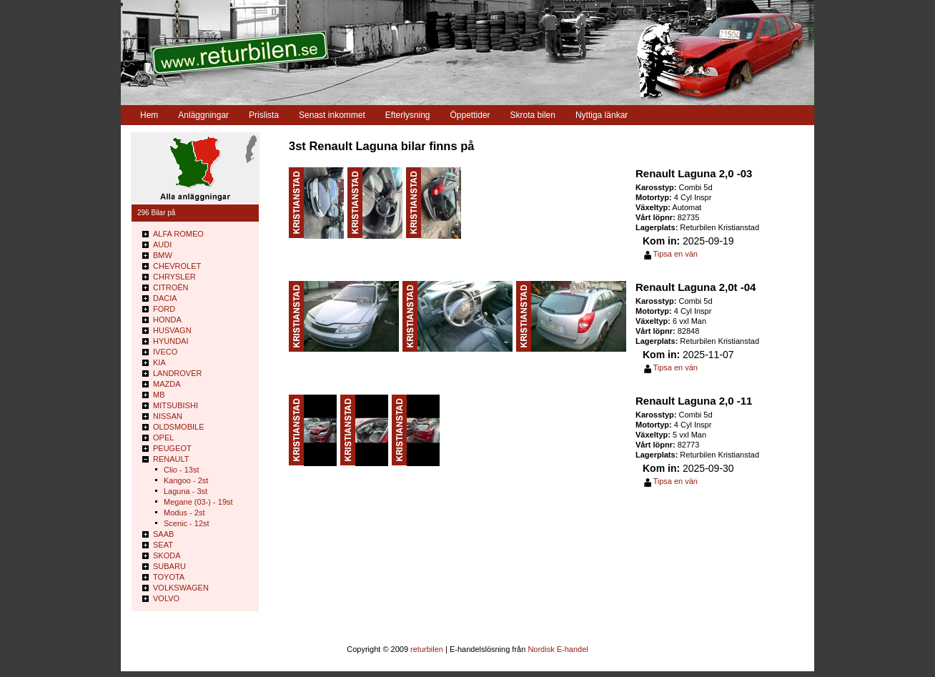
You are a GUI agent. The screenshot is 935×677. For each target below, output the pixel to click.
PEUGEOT (172, 448)
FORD (164, 309)
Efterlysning (407, 115)
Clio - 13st (181, 469)
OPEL (163, 437)
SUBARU (169, 566)
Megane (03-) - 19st (198, 502)
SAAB (163, 534)
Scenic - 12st (186, 523)
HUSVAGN (172, 330)
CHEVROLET (177, 266)
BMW (162, 255)
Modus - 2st (184, 512)
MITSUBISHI (175, 405)
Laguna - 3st (185, 491)
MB (159, 394)
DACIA (165, 298)
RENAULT (171, 459)
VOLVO (166, 598)
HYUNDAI (171, 341)
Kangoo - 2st (186, 480)
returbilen (426, 649)
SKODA (167, 555)
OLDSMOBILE (178, 426)
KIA (159, 362)
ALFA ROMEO (178, 233)
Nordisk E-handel (558, 649)
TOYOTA (168, 577)
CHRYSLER (174, 276)
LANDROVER (177, 373)
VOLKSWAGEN (181, 587)
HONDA (167, 319)
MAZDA (167, 384)
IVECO (165, 351)
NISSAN (167, 416)
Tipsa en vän (675, 253)
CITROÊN (171, 287)
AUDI (162, 244)
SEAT (163, 544)
